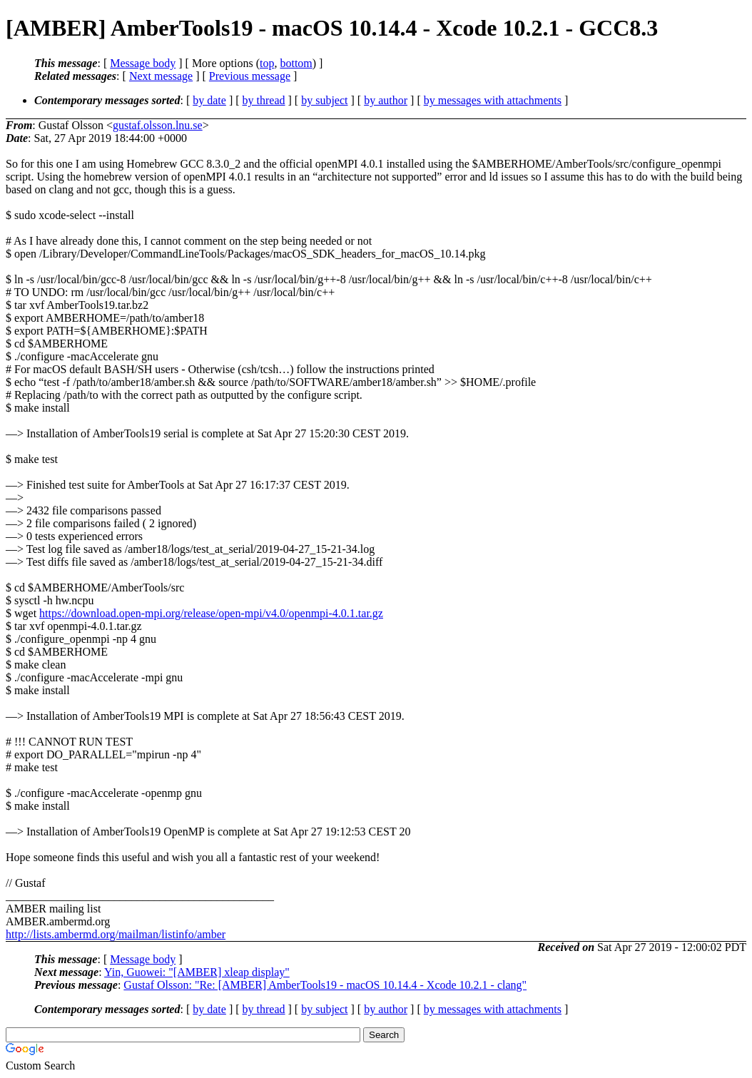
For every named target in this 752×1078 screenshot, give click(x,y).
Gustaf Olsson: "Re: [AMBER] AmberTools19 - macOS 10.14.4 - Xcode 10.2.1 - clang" (325, 985)
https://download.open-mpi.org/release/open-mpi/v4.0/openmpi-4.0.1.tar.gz (211, 613)
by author (385, 100)
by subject (324, 100)
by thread (264, 100)
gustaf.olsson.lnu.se (158, 125)
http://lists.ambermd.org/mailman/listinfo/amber (115, 934)
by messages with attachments (493, 100)
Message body (143, 63)
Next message (161, 76)
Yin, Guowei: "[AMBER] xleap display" (197, 972)
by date (209, 100)
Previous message (249, 76)
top (267, 63)
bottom (296, 63)
